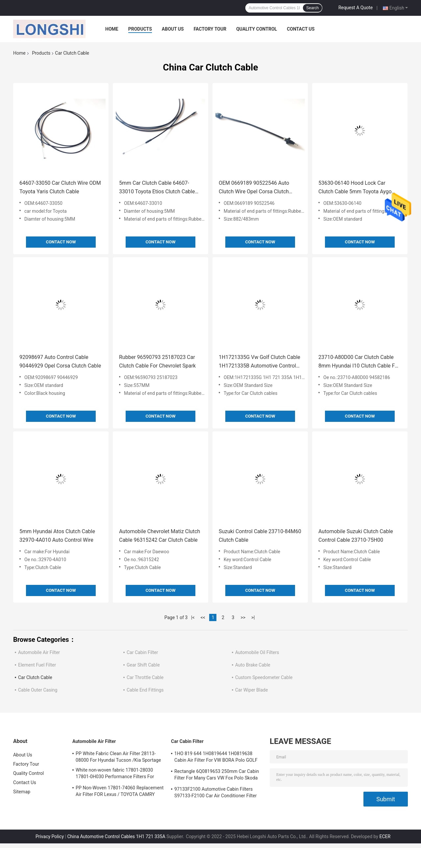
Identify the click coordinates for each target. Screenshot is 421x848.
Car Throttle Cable (145, 677)
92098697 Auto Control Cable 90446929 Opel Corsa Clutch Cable (60, 361)
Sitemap (21, 791)
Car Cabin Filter (142, 652)
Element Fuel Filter (37, 665)
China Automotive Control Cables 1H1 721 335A (116, 836)
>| (253, 617)
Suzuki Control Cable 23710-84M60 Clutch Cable (260, 535)
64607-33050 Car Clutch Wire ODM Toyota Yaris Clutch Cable (60, 187)
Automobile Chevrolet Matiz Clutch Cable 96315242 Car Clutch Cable (159, 535)
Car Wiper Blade (251, 690)
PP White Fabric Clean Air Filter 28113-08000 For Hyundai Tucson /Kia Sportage (118, 757)
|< (193, 617)
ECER (384, 836)
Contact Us (300, 29)
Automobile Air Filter (39, 652)
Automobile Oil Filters (257, 652)
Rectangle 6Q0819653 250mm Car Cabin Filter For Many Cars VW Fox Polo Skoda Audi (216, 775)
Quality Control (256, 29)
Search (312, 8)
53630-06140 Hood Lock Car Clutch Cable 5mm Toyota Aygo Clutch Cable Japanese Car (355, 188)
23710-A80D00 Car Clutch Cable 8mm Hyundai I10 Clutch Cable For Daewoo (359, 362)
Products (140, 29)
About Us (173, 29)
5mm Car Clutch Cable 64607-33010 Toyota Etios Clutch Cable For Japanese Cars (157, 188)
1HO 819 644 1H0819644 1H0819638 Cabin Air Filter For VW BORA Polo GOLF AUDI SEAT (216, 758)
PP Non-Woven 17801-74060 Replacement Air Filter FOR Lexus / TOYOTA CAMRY (119, 791)
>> (242, 617)
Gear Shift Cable (143, 665)
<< (203, 617)
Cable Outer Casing (37, 690)
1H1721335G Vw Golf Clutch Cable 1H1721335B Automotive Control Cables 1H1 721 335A (259, 362)
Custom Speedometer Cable (263, 677)
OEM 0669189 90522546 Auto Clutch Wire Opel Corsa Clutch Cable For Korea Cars (254, 188)
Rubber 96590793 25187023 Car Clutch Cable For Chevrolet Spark (157, 361)
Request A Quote (355, 7)
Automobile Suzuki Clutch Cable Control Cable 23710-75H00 (355, 535)
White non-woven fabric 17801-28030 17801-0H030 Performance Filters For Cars (115, 774)
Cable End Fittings (145, 690)
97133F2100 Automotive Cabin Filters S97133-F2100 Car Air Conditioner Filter (215, 792)
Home (111, 29)
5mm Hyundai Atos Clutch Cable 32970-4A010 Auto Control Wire (57, 535)
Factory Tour (210, 29)
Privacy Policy (50, 836)
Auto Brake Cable (252, 665)
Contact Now (61, 241)
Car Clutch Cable (35, 677)
